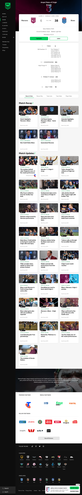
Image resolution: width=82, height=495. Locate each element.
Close (77, 484)
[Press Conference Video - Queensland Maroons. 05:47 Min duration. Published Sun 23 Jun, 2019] (49, 140)
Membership (5, 41)
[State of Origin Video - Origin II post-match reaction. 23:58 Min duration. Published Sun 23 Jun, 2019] (69, 261)
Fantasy (5, 31)
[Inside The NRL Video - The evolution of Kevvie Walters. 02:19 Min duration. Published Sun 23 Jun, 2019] (28, 356)
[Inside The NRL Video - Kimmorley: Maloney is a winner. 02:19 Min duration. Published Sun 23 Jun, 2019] (49, 332)
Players (5, 25)
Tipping (5, 34)
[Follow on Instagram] (43, 446)
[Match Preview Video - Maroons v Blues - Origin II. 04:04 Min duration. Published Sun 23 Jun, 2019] (49, 308)
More (8, 37)
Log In (5, 492)
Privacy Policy (29, 490)
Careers (35, 490)
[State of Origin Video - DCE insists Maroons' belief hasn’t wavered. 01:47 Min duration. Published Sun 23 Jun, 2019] (69, 214)
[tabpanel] (49, 234)
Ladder (4, 22)
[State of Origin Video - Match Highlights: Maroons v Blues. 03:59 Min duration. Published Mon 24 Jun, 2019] (28, 117)
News (4, 13)
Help (40, 490)
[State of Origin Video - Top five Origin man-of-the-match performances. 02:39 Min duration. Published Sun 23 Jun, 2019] (69, 332)
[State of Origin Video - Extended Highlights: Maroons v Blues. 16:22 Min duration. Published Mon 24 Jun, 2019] (69, 117)
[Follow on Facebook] (36, 446)
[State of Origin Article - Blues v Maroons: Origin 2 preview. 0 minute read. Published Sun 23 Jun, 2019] (69, 285)
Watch (4, 16)
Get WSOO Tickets (74, 491)
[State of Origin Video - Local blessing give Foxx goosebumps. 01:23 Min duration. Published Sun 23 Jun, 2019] (28, 332)
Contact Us (44, 490)
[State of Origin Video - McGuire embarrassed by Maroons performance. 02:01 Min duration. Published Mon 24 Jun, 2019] (28, 214)
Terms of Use (21, 490)
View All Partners (48, 438)
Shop (3, 50)
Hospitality (5, 47)
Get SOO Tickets (74, 488)
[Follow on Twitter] (39, 446)
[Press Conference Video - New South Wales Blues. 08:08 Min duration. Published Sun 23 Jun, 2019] (28, 140)
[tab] (29, 96)
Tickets (4, 44)
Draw (4, 19)
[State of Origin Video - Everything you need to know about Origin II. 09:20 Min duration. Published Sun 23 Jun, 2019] (49, 285)
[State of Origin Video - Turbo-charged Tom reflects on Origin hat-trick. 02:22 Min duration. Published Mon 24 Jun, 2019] (69, 167)
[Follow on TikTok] (32, 446)
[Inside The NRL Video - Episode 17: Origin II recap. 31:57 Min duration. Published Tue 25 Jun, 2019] (49, 167)
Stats (4, 28)
